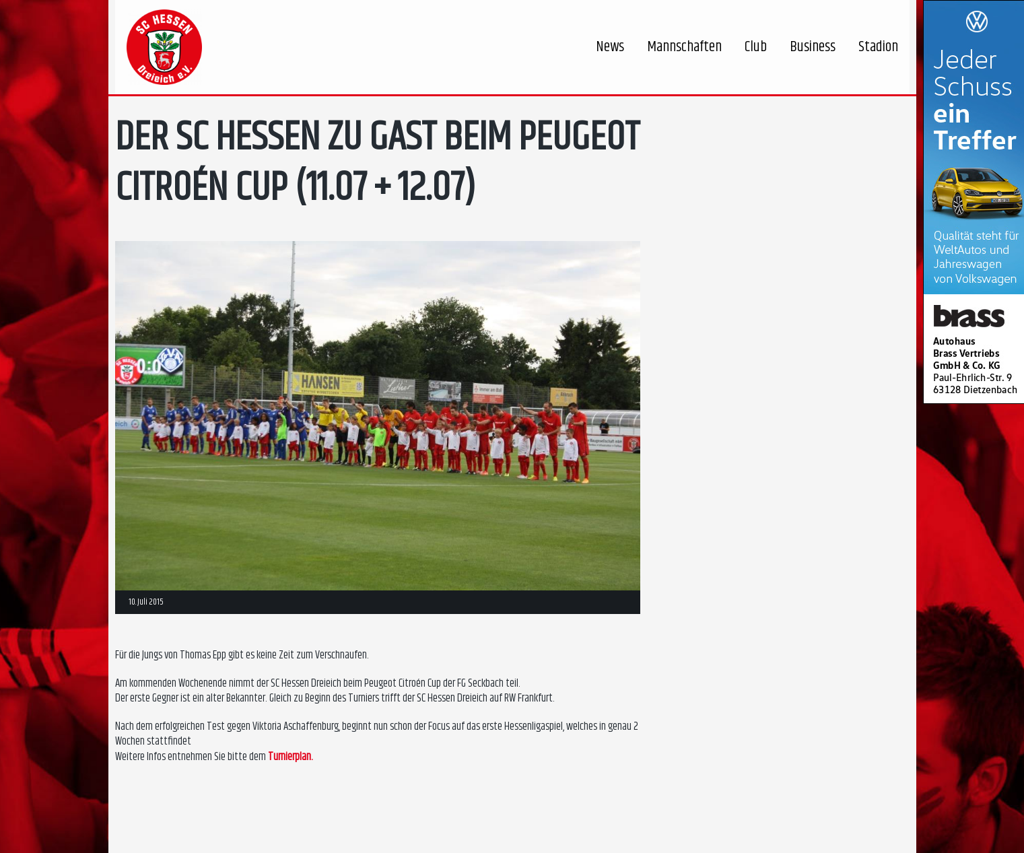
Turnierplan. (290, 756)
